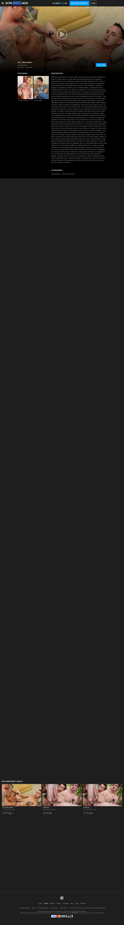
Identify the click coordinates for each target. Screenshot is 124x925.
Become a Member (79, 3)
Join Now (101, 65)
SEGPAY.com (75, 912)
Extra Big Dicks (7, 812)
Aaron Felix (46, 809)
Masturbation (56, 174)
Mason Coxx (52, 809)
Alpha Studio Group (68, 174)
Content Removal (100, 912)
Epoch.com (28, 912)
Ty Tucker (38, 100)
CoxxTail (46, 807)
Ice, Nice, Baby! (8, 807)
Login (93, 3)
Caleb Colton (23, 100)
